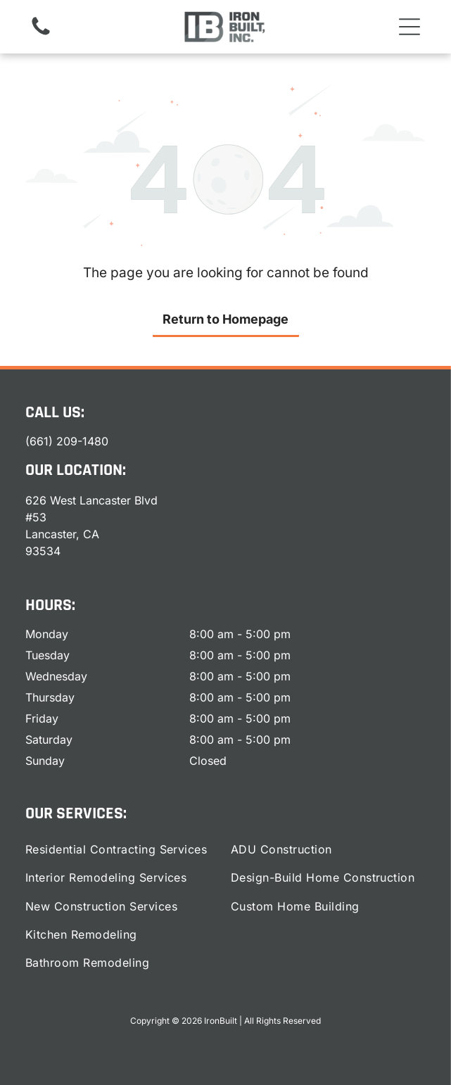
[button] (409, 26)
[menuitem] (122, 849)
